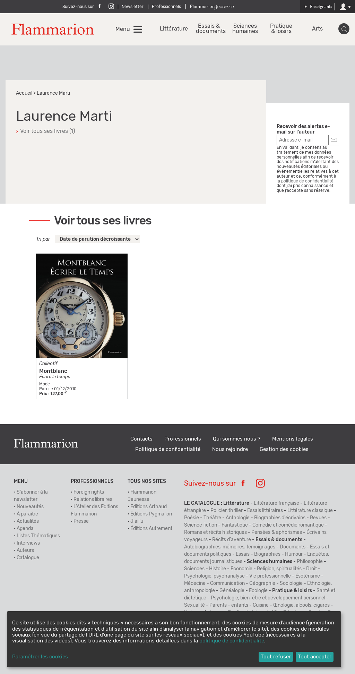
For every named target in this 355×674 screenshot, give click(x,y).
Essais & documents (209, 29)
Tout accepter (314, 656)
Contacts (141, 439)
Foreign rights (88, 492)
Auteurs (25, 550)
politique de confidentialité (307, 181)
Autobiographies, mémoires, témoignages (229, 547)
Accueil (24, 93)
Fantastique (235, 525)
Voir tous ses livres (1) (47, 131)
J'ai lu (136, 521)
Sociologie (291, 583)
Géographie (262, 583)
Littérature (173, 29)
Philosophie (310, 561)
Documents (292, 547)
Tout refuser (276, 656)
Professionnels (166, 7)
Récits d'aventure (231, 539)
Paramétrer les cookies (40, 656)
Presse (81, 521)
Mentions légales (292, 439)
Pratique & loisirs (281, 29)
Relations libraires (92, 499)
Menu (122, 29)
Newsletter (133, 7)
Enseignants (318, 6)
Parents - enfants (228, 605)
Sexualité (194, 605)
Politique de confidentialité (167, 449)
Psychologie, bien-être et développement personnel (268, 598)
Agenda (25, 528)
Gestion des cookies (284, 449)
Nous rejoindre (230, 449)
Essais (243, 554)
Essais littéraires (265, 510)
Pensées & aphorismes (276, 532)
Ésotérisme (307, 576)
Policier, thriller (226, 510)
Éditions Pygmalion (151, 514)
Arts (317, 29)
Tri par (43, 239)
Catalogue (28, 557)
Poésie (191, 517)
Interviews (28, 543)
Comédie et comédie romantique (288, 525)
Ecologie (258, 590)
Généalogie (231, 590)
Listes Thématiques (38, 536)
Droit (311, 568)
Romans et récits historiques (215, 532)
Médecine (195, 583)
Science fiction (200, 525)
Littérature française (276, 503)
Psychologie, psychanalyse (214, 576)
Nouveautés (30, 506)
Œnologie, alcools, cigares (301, 605)
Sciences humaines (245, 29)
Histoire (217, 568)
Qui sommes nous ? (236, 439)
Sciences (194, 568)
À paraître (27, 514)
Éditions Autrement (151, 528)
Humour (294, 554)
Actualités (28, 521)
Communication (227, 583)
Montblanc (53, 371)
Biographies (267, 554)
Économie (241, 568)
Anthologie (238, 517)
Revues (318, 517)
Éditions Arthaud (148, 506)
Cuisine (261, 605)
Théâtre (212, 517)
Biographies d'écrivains (279, 517)
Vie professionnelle (270, 576)
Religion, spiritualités (279, 568)
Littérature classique (310, 510)
